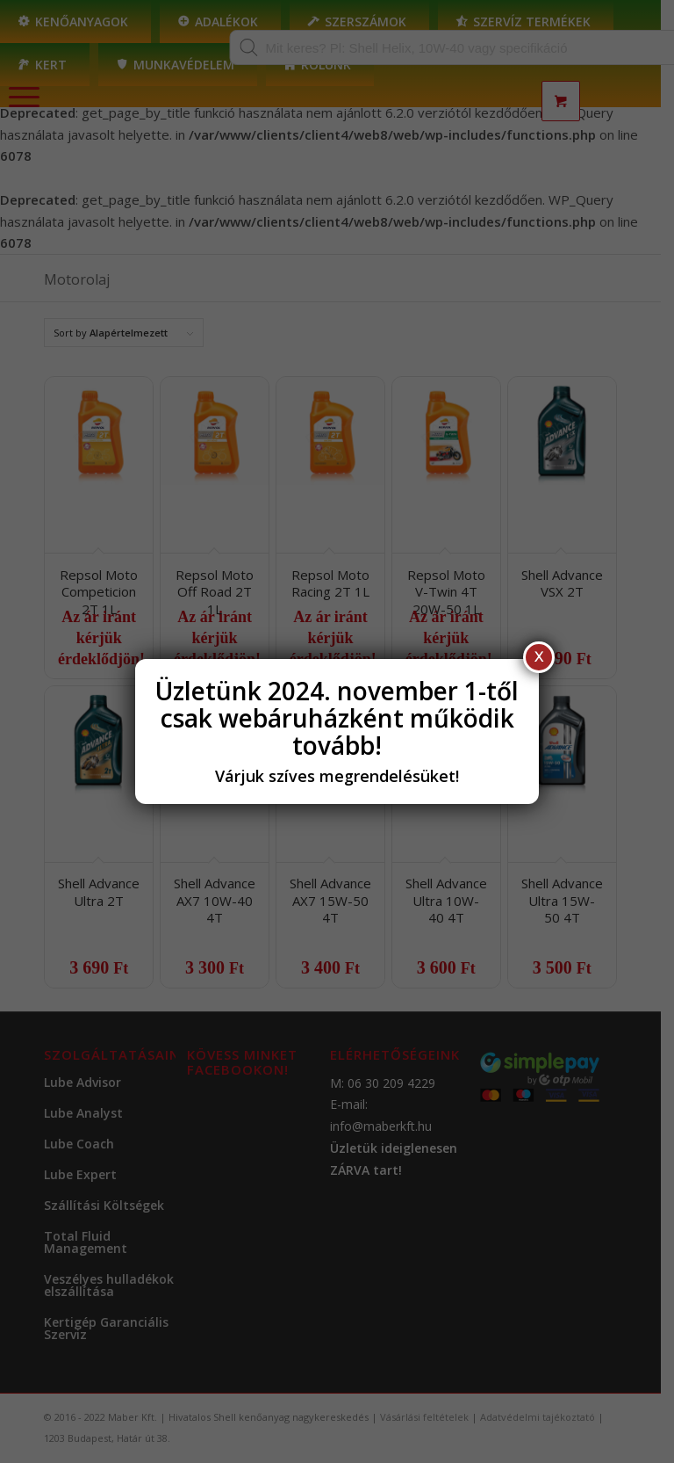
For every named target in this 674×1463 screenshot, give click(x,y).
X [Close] (538, 656)
